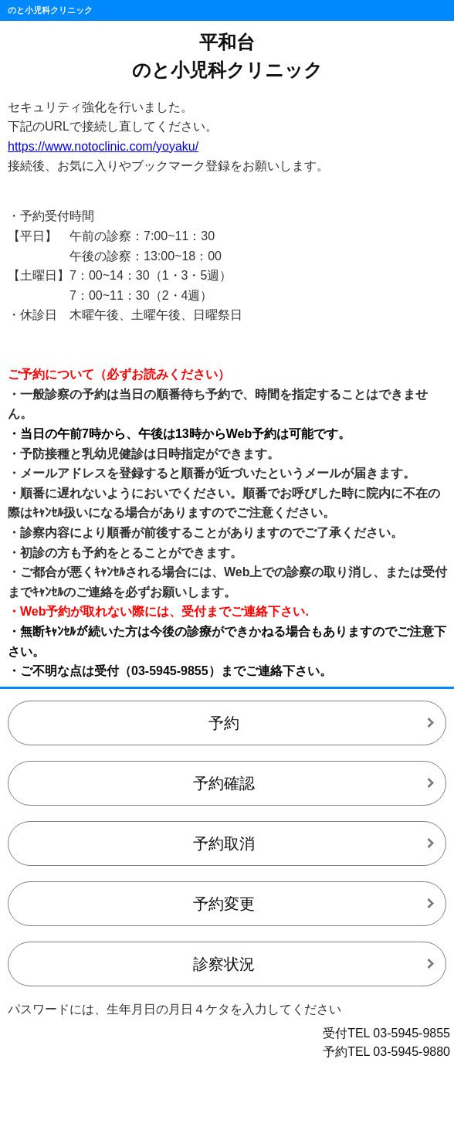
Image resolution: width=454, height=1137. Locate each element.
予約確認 (224, 783)
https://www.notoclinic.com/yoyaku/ (103, 146)
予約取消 (224, 843)
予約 (223, 722)
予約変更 (224, 903)
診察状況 (224, 963)
